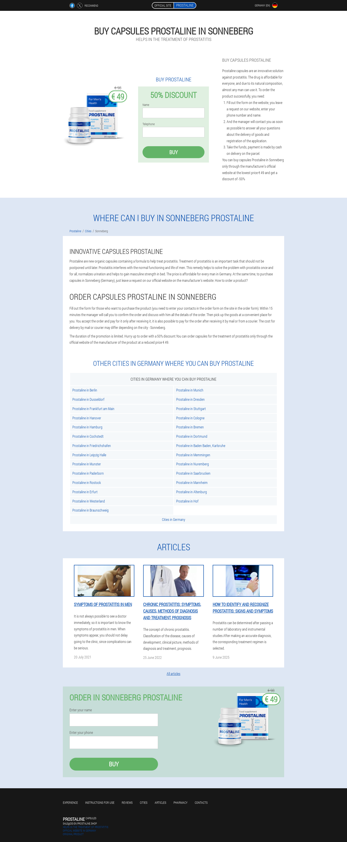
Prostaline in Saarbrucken (193, 473)
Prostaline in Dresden (190, 399)
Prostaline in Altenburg (191, 491)
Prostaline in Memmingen (193, 455)
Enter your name (80, 710)
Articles (160, 802)
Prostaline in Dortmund (191, 436)
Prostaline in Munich (189, 390)
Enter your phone (81, 732)
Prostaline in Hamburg (87, 427)
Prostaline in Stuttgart (191, 408)
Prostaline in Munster (86, 464)
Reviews (127, 802)
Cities (143, 802)
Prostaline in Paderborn (88, 473)
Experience (70, 802)
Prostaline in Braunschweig (90, 510)
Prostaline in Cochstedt (88, 436)
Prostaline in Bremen (190, 427)
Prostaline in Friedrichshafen (91, 445)
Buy (173, 152)
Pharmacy (180, 802)
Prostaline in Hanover (86, 418)
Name (146, 104)
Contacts (201, 802)
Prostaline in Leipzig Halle (89, 455)
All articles (173, 673)
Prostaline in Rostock (86, 482)
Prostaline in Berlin (84, 390)
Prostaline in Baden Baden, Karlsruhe (200, 445)
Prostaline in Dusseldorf (88, 399)
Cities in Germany (173, 519)
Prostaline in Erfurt (85, 491)
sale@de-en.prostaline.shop (80, 823)
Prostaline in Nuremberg (192, 464)
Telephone (149, 124)
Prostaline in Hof (187, 501)
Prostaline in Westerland (88, 501)
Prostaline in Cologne (190, 418)
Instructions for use (99, 802)
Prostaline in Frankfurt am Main (93, 408)
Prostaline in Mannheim (192, 482)
